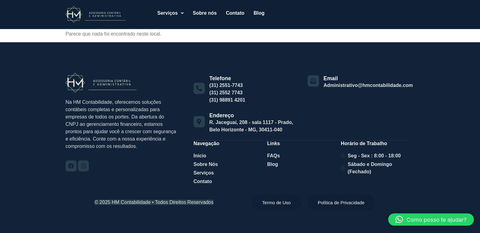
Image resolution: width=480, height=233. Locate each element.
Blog (258, 13)
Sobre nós (205, 13)
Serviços (170, 13)
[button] (170, 13)
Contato (235, 13)
